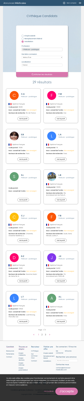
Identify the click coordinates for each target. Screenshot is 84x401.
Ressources (10, 351)
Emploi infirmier (21, 364)
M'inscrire (68, 351)
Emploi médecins (22, 354)
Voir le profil (23, 119)
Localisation (26, 62)
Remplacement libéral (33, 39)
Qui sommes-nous (34, 356)
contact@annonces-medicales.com (63, 369)
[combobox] (42, 49)
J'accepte (66, 391)
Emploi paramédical (23, 369)
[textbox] (40, 49)
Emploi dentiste (21, 359)
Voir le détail (48, 391)
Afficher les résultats (42, 74)
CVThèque (34, 351)
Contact (9, 357)
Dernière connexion (29, 54)
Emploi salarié (29, 36)
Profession (26, 46)
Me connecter (59, 352)
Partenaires (10, 354)
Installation (28, 41)
